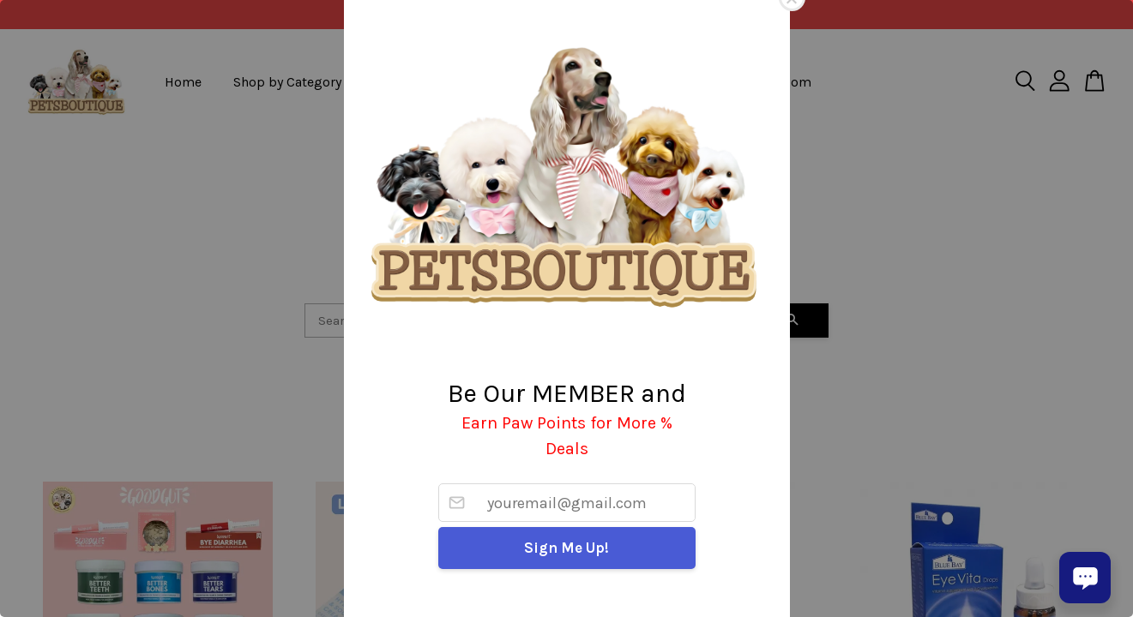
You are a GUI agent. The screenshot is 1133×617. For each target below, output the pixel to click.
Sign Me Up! (566, 547)
